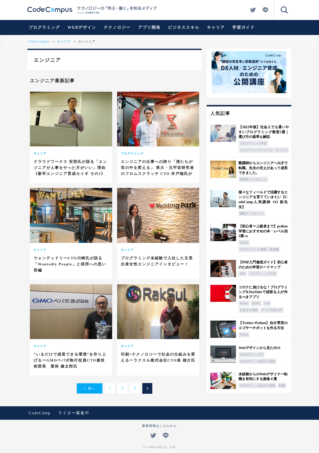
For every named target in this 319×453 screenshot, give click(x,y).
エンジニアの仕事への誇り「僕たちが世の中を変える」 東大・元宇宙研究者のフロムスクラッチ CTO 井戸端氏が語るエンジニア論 (157, 171)
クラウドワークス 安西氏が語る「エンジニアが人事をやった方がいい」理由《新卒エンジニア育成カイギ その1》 (70, 168)
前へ (91, 388)
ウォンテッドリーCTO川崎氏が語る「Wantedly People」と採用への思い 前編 (70, 264)
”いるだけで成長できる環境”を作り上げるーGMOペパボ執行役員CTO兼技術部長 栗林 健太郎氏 (70, 360)
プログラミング (44, 27)
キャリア (216, 27)
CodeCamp (40, 413)
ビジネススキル (183, 27)
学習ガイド (243, 27)
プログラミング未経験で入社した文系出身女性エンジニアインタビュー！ (157, 261)
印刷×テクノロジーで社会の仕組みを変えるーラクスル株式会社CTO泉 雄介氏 (158, 357)
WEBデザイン (82, 27)
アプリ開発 (149, 27)
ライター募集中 (73, 413)
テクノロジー (117, 27)
